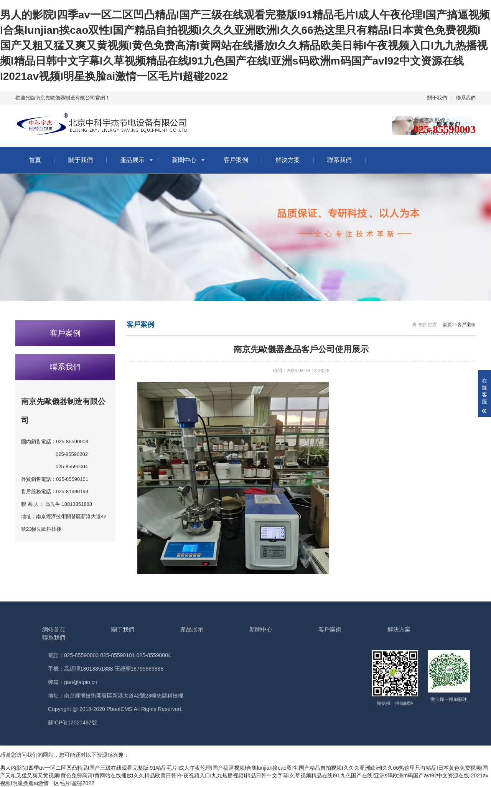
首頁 (35, 160)
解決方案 (287, 160)
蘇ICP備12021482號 (72, 722)
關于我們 (437, 98)
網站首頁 (53, 629)
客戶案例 (236, 160)
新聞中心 (184, 160)
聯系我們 (466, 98)
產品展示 (132, 160)
